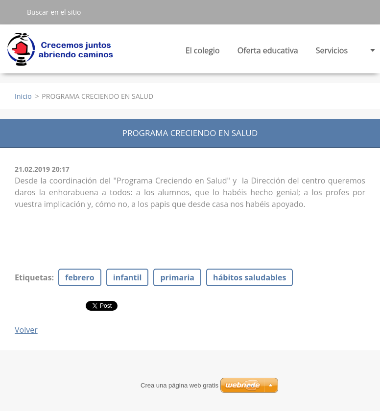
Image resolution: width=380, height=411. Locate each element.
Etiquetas (33, 277)
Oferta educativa (268, 53)
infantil (127, 277)
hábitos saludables (249, 277)
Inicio (23, 96)
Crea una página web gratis (179, 385)
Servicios (332, 53)
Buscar (13, 12)
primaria (177, 277)
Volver (26, 329)
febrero (80, 277)
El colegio (203, 53)
